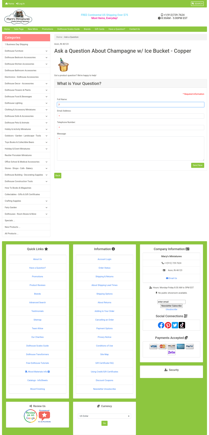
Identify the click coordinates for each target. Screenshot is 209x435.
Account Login (104, 259)
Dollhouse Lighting (26, 103)
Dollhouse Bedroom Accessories (26, 57)
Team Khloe (37, 328)
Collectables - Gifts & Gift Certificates (22, 194)
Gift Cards (99, 29)
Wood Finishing (37, 389)
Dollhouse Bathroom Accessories (20, 70)
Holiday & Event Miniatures (26, 148)
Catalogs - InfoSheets (37, 380)
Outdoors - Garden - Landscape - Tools (26, 135)
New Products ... (12, 227)
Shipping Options (104, 294)
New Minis (33, 29)
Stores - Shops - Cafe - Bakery (26, 168)
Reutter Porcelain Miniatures (18, 155)
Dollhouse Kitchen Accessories (26, 64)
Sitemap (37, 320)
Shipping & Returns (105, 276)
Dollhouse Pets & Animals (26, 122)
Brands (87, 29)
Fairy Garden (26, 207)
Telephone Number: (66, 122)
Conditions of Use (104, 345)
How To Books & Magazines (18, 188)
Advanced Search (37, 302)
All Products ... (12, 233)
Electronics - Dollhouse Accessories (22, 77)
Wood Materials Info (37, 371)
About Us (37, 259)
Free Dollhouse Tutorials (37, 363)
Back (57, 175)
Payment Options (104, 328)
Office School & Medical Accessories (26, 162)
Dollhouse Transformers (37, 354)
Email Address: (64, 111)
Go (104, 423)
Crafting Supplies (26, 201)
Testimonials (37, 311)
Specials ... (10, 220)
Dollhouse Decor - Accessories (26, 83)
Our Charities (37, 337)
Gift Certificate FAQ (104, 363)
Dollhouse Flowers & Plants (26, 90)
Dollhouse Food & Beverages (26, 96)
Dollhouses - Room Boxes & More (26, 214)
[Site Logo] (36, 17)
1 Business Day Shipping (16, 44)
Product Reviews (37, 285)
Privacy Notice (104, 337)
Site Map (104, 354)
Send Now (197, 165)
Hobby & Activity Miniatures (26, 129)
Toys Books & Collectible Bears (26, 142)
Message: (61, 133)
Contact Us (134, 29)
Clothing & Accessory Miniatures (26, 109)
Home (9, 3)
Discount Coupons (104, 380)
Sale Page (19, 29)
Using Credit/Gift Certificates (104, 371)
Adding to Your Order (104, 311)
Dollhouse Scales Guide (68, 29)
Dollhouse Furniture (26, 51)
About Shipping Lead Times (104, 285)
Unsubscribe (171, 309)
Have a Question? (117, 29)
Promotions (47, 29)
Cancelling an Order (104, 320)
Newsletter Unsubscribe (104, 389)
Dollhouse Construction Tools (26, 181)
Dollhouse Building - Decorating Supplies (26, 175)
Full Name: (62, 99)
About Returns (104, 302)
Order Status (104, 268)
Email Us (171, 278)
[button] (197, 3)
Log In (20, 3)
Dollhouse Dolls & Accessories (26, 116)
